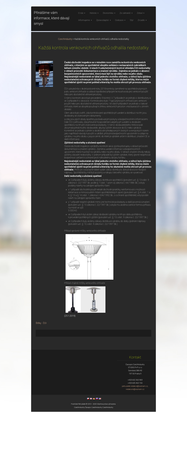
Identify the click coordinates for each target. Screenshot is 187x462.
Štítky (38, 373)
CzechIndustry (65, 89)
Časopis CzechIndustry (93, 458)
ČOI (44, 373)
